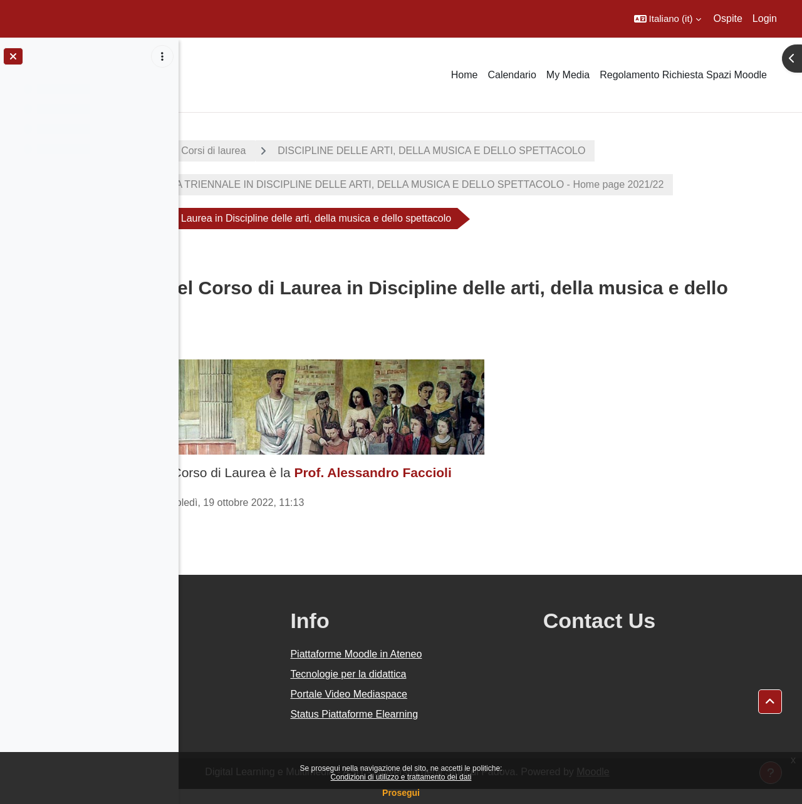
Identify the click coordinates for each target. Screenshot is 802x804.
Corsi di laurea (342, 150)
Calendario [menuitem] (511, 75)
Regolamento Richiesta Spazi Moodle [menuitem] (683, 75)
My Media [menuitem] (568, 75)
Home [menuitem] (464, 75)
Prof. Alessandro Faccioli (501, 487)
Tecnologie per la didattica (459, 689)
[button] (668, 19)
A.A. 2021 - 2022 (240, 150)
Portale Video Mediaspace (459, 709)
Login (765, 18)
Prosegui (401, 793)
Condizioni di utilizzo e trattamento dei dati (401, 777)
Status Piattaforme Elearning (465, 729)
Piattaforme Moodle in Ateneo (467, 669)
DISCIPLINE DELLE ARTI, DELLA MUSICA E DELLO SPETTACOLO (560, 150)
